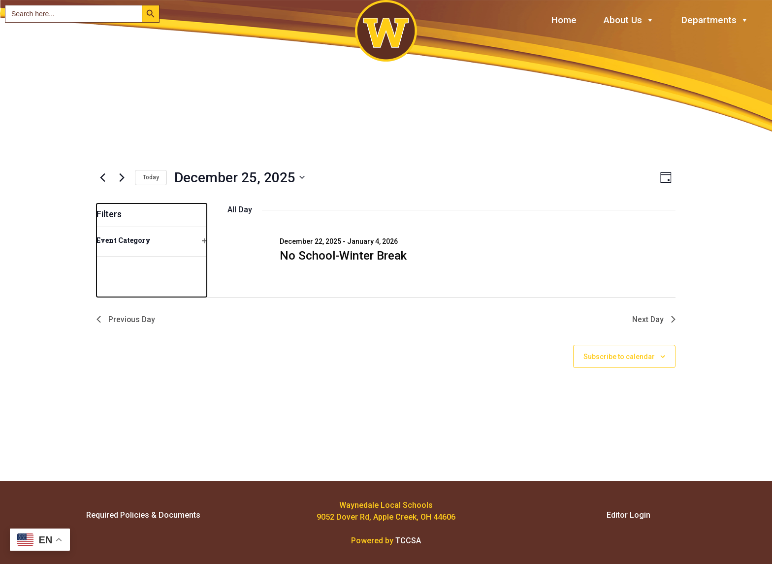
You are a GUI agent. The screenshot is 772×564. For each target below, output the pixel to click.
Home (564, 20)
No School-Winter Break (343, 256)
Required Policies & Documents (143, 515)
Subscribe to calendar (619, 357)
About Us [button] (629, 20)
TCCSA (408, 540)
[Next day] (122, 177)
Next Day (654, 319)
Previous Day (126, 319)
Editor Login (628, 515)
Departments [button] (715, 20)
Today (151, 177)
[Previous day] (102, 177)
